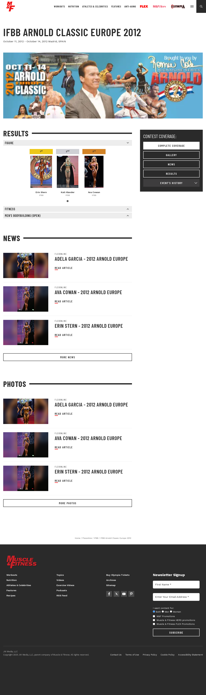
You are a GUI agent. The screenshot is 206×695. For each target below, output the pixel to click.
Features (116, 6)
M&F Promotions (164, 616)
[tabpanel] (41, 173)
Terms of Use (132, 655)
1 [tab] (68, 201)
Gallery (171, 155)
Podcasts (61, 590)
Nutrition (73, 6)
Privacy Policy (150, 655)
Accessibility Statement (190, 655)
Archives (111, 580)
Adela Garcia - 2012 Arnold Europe (91, 259)
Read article (64, 268)
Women (177, 611)
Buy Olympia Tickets (117, 575)
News (171, 164)
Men (167, 611)
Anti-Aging (130, 6)
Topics (60, 575)
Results (171, 173)
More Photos (67, 503)
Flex (144, 6)
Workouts (59, 6)
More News (67, 357)
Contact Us (116, 655)
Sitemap (111, 585)
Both (158, 611)
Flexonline (61, 254)
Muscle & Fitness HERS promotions (174, 620)
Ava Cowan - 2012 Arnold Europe (88, 292)
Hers (159, 6)
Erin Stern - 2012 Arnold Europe (89, 326)
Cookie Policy (168, 655)
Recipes (10, 595)
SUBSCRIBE (176, 632)
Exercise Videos (65, 585)
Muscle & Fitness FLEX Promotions (174, 624)
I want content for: (163, 608)
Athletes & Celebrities (95, 6)
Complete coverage (171, 145)
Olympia (178, 6)
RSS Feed (61, 595)
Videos (60, 580)
